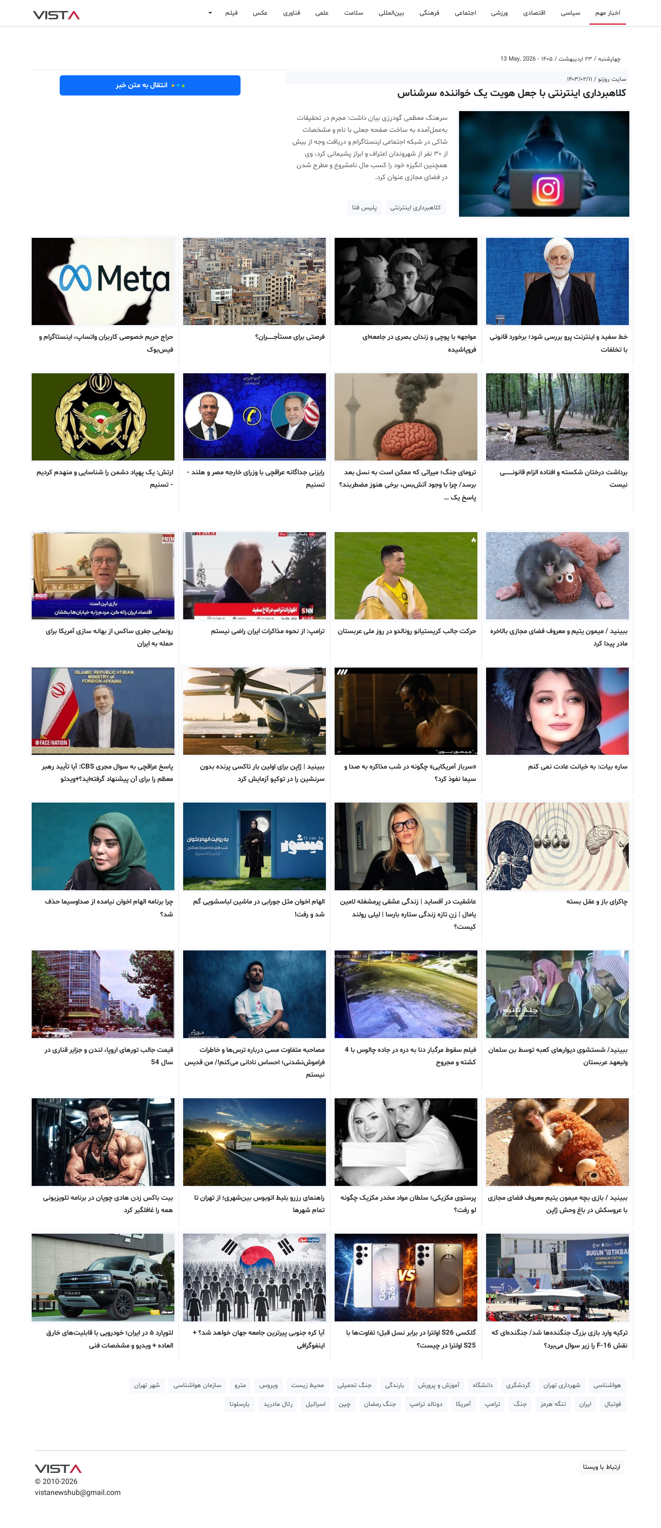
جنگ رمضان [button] (380, 1404)
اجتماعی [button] (465, 13)
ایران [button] (585, 1404)
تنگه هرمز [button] (553, 1404)
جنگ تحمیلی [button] (354, 1385)
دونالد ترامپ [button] (426, 1404)
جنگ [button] (520, 1404)
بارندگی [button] (394, 1385)
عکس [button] (260, 13)
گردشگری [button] (518, 1385)
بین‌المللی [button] (391, 13)
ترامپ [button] (492, 1404)
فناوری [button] (291, 13)
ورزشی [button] (499, 13)
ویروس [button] (268, 1385)
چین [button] (345, 1404)
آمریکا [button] (463, 1404)
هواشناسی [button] (607, 1385)
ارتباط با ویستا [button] (601, 1467)
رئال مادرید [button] (277, 1404)
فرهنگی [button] (429, 13)
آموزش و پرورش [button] (438, 1385)
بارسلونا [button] (240, 1404)
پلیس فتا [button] (364, 207)
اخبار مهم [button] (607, 13)
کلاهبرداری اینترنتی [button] (415, 207)
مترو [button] (240, 1385)
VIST (56, 13)
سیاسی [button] (570, 13)
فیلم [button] (231, 13)
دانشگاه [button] (483, 1385)
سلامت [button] (353, 13)
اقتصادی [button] (534, 13)
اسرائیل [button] (315, 1404)
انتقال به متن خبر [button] (150, 85)
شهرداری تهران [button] (561, 1385)
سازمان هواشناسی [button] (197, 1385)
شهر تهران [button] (147, 1385)
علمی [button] (322, 13)
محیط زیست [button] (307, 1385)
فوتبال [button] (613, 1404)
